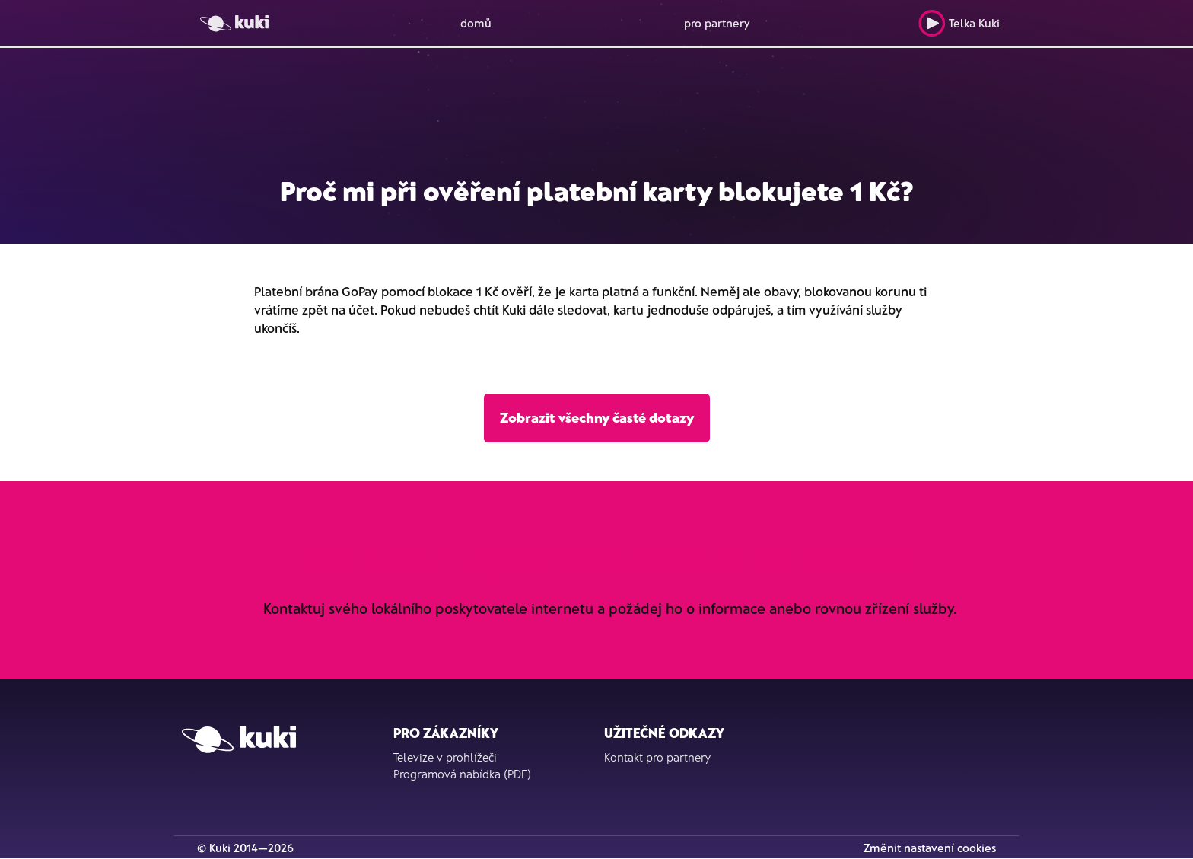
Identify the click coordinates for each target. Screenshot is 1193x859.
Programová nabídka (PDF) (462, 774)
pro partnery (717, 23)
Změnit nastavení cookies (930, 847)
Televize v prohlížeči (445, 757)
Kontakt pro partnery (657, 757)
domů (476, 23)
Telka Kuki (959, 23)
